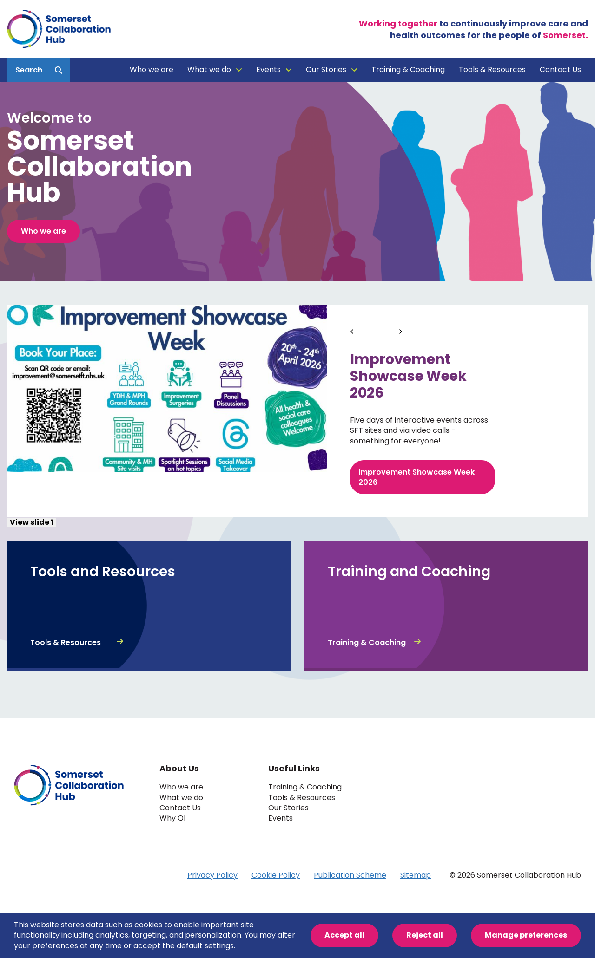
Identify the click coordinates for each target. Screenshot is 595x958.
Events (268, 69)
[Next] (401, 330)
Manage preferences (526, 935)
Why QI (172, 818)
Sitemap (415, 875)
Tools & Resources (492, 69)
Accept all (344, 935)
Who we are (151, 69)
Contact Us (560, 69)
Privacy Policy (212, 875)
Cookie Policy (275, 875)
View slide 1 (31, 522)
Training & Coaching (408, 69)
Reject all (424, 935)
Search (28, 70)
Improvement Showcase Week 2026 (416, 477)
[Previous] (353, 330)
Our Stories (326, 69)
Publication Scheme (350, 875)
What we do (209, 69)
